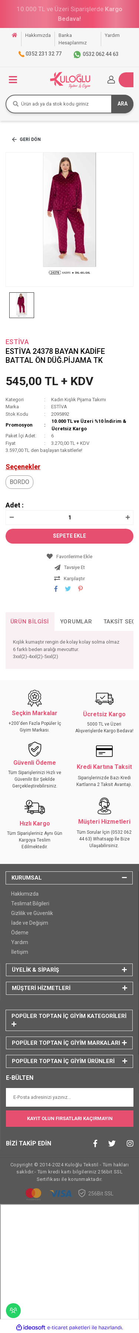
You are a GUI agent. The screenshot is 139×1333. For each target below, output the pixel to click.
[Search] (69, 104)
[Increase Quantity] (127, 517)
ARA (123, 104)
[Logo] (70, 79)
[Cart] (126, 79)
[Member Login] (111, 79)
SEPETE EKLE (69, 536)
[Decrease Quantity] (11, 517)
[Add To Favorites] (69, 556)
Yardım (19, 942)
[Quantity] (69, 517)
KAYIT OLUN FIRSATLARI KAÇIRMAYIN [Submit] (70, 1118)
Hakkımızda (25, 894)
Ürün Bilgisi (29, 621)
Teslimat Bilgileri (30, 903)
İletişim (19, 952)
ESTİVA (17, 342)
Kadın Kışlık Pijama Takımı (78, 399)
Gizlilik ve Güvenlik (32, 913)
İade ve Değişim (29, 923)
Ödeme (20, 933)
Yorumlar (76, 621)
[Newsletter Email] (69, 1097)
